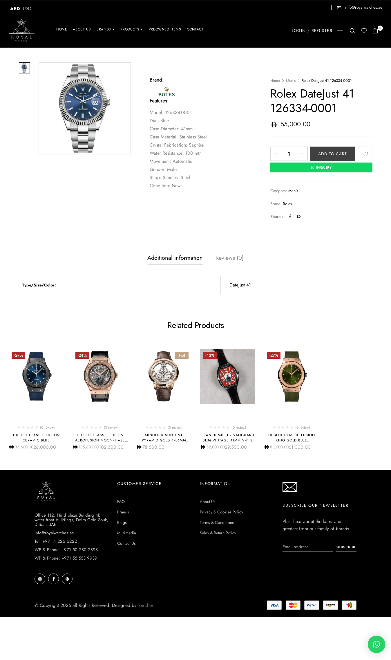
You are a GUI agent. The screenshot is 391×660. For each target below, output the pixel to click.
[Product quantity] (289, 154)
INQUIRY (321, 167)
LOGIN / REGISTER (312, 30)
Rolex (287, 204)
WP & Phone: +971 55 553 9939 (66, 558)
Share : (276, 216)
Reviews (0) (230, 258)
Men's (291, 80)
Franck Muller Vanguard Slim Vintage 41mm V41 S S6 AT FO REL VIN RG (228, 440)
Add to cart (332, 154)
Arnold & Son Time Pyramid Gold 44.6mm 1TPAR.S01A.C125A (164, 440)
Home (275, 80)
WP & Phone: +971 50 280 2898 (66, 550)
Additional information (175, 258)
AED (15, 8)
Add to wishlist (365, 154)
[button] (377, 31)
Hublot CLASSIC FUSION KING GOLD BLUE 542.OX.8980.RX (291, 440)
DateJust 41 (240, 285)
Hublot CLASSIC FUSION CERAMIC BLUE (36, 437)
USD (27, 8)
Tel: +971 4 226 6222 (56, 541)
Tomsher (145, 605)
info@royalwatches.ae (363, 7)
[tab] (175, 258)
